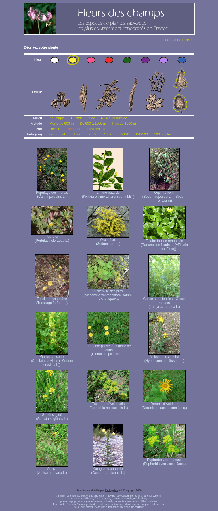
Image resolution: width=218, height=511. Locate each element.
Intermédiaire (96, 129)
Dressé (54, 129)
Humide (77, 118)
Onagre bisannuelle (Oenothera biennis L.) (108, 469)
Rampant (73, 129)
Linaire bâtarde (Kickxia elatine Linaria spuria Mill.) (108, 193)
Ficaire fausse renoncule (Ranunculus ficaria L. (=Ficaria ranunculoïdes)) (164, 243)
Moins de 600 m (61, 124)
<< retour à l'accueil (179, 40)
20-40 (93, 134)
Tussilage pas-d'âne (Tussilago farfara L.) (52, 299)
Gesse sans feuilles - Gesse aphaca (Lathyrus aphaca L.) (164, 301)
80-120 (123, 134)
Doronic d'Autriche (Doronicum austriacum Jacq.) (164, 404)
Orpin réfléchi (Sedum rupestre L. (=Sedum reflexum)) (164, 195)
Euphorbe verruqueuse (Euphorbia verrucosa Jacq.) (164, 460)
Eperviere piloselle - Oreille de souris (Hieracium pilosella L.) (108, 348)
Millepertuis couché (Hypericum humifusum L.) (164, 357)
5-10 (63, 134)
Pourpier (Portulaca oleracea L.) (52, 237)
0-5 (51, 134)
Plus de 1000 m (124, 124)
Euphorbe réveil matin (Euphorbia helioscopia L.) (108, 404)
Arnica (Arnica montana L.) (52, 469)
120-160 (141, 134)
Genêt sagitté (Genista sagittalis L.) (52, 415)
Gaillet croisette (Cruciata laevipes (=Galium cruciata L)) (52, 359)
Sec (92, 118)
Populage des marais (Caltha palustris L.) (52, 193)
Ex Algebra (111, 490)
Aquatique (57, 118)
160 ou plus (163, 134)
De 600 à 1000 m (93, 124)
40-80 (108, 134)
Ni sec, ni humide (114, 118)
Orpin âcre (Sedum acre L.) (108, 240)
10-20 (78, 134)
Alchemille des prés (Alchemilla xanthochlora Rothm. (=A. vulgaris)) (108, 293)
